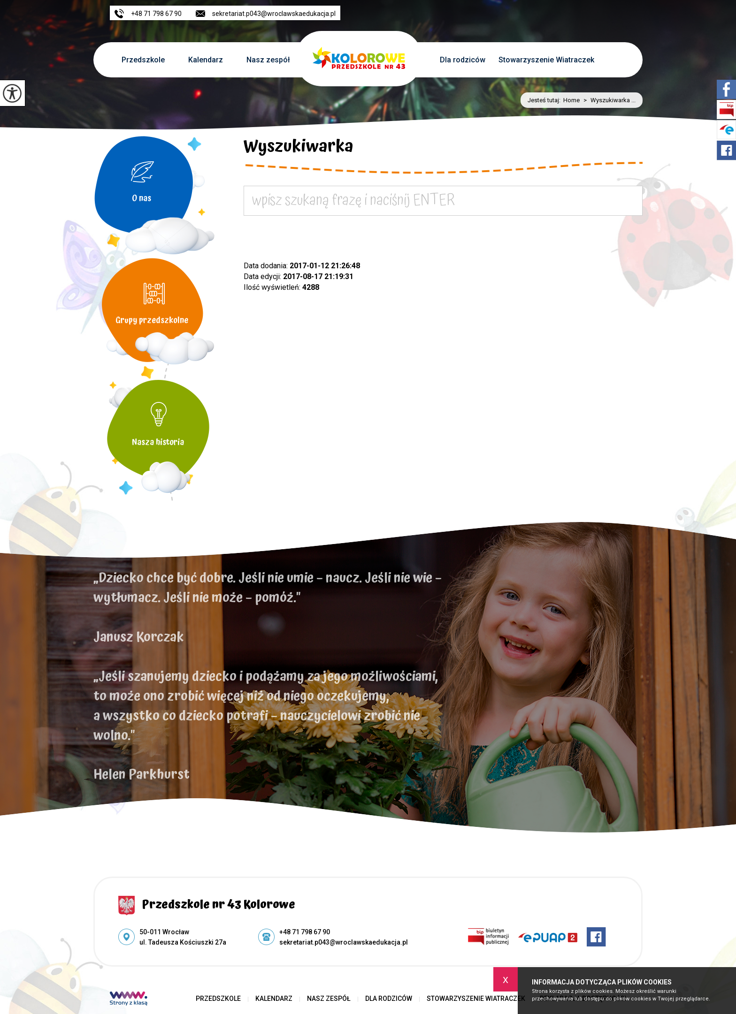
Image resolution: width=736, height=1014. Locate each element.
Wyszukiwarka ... (608, 100)
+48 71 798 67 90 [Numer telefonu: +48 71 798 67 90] (304, 932)
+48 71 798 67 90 (148, 13)
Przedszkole (143, 59)
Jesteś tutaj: (545, 100)
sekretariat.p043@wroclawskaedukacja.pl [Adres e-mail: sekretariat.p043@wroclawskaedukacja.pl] (343, 942)
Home (571, 100)
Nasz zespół (268, 59)
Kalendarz (205, 59)
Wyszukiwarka (298, 148)
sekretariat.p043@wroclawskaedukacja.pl (266, 13)
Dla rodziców (462, 59)
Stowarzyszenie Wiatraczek (546, 59)
